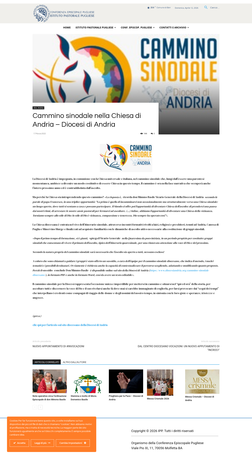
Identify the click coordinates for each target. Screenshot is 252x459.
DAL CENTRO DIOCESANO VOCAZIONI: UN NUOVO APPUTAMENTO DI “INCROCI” (178, 348)
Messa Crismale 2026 (158, 398)
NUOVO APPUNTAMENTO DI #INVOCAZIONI (58, 346)
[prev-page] (35, 407)
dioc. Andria (38, 108)
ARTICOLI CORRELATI (47, 362)
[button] (210, 8)
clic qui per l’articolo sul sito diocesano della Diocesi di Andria (70, 325)
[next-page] (40, 407)
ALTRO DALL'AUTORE (74, 362)
